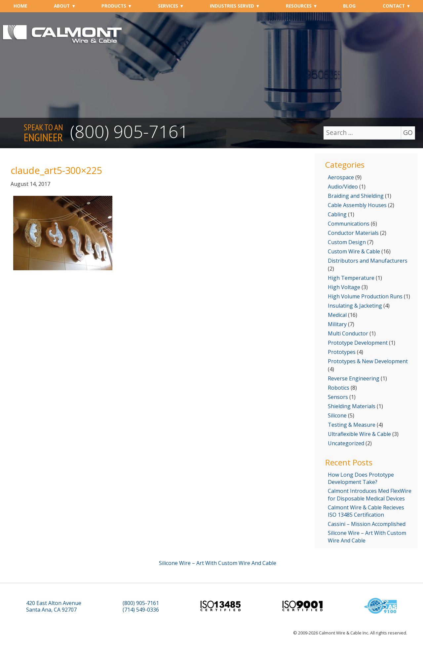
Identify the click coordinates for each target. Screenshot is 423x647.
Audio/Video (343, 186)
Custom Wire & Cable (354, 251)
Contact (394, 6)
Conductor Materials (353, 233)
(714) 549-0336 (141, 609)
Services (168, 6)
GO (408, 132)
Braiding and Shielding (356, 195)
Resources (299, 6)
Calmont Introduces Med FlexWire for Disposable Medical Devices (369, 494)
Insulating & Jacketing (355, 305)
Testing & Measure (351, 424)
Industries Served (232, 6)
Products (113, 6)
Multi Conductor (348, 333)
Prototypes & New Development (368, 361)
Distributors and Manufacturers (367, 260)
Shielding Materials (351, 406)
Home (20, 6)
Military (337, 324)
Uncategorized (346, 443)
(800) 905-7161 (129, 131)
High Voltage (344, 287)
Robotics (338, 387)
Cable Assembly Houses (357, 205)
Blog (349, 6)
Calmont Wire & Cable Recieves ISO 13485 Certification (366, 511)
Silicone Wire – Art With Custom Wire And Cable (367, 536)
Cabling (337, 214)
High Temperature (351, 277)
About (62, 6)
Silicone (337, 415)
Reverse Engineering (353, 378)
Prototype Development (358, 342)
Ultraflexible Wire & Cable (359, 434)
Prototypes (342, 352)
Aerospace (341, 177)
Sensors (338, 397)
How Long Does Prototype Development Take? (361, 478)
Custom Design (347, 242)
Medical (337, 315)
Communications (348, 223)
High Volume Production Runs (365, 296)
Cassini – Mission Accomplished (366, 524)
